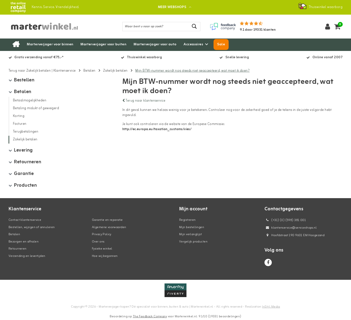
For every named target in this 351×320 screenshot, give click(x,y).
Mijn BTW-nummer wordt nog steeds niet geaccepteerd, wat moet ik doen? (192, 71)
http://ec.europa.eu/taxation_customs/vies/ (157, 129)
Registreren (187, 220)
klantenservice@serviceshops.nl (290, 227)
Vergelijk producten (193, 241)
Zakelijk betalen (115, 71)
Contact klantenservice (25, 220)
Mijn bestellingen (191, 227)
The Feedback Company (150, 316)
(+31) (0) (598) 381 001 (285, 220)
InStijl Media (271, 306)
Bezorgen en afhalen (24, 241)
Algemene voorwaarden (109, 227)
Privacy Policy (101, 234)
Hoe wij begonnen (105, 256)
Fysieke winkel (102, 248)
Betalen (89, 71)
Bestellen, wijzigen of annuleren (32, 227)
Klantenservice (64, 71)
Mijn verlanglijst (190, 234)
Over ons (98, 241)
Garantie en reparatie (107, 220)
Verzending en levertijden (27, 256)
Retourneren (18, 248)
